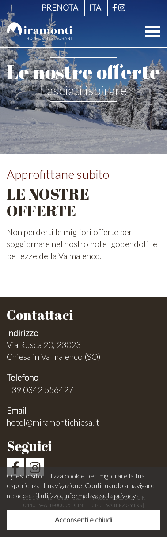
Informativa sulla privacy (100, 495)
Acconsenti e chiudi (83, 519)
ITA (95, 7)
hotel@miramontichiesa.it (53, 422)
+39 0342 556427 (40, 390)
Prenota (60, 7)
